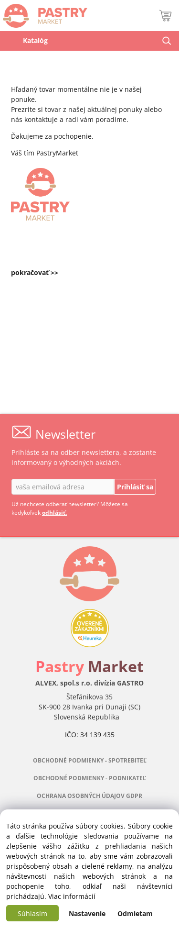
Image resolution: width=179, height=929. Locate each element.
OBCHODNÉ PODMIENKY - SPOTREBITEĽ (90, 760)
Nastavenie (87, 913)
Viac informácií (71, 896)
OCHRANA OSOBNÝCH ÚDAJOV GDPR (89, 796)
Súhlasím (32, 913)
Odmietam (135, 913)
